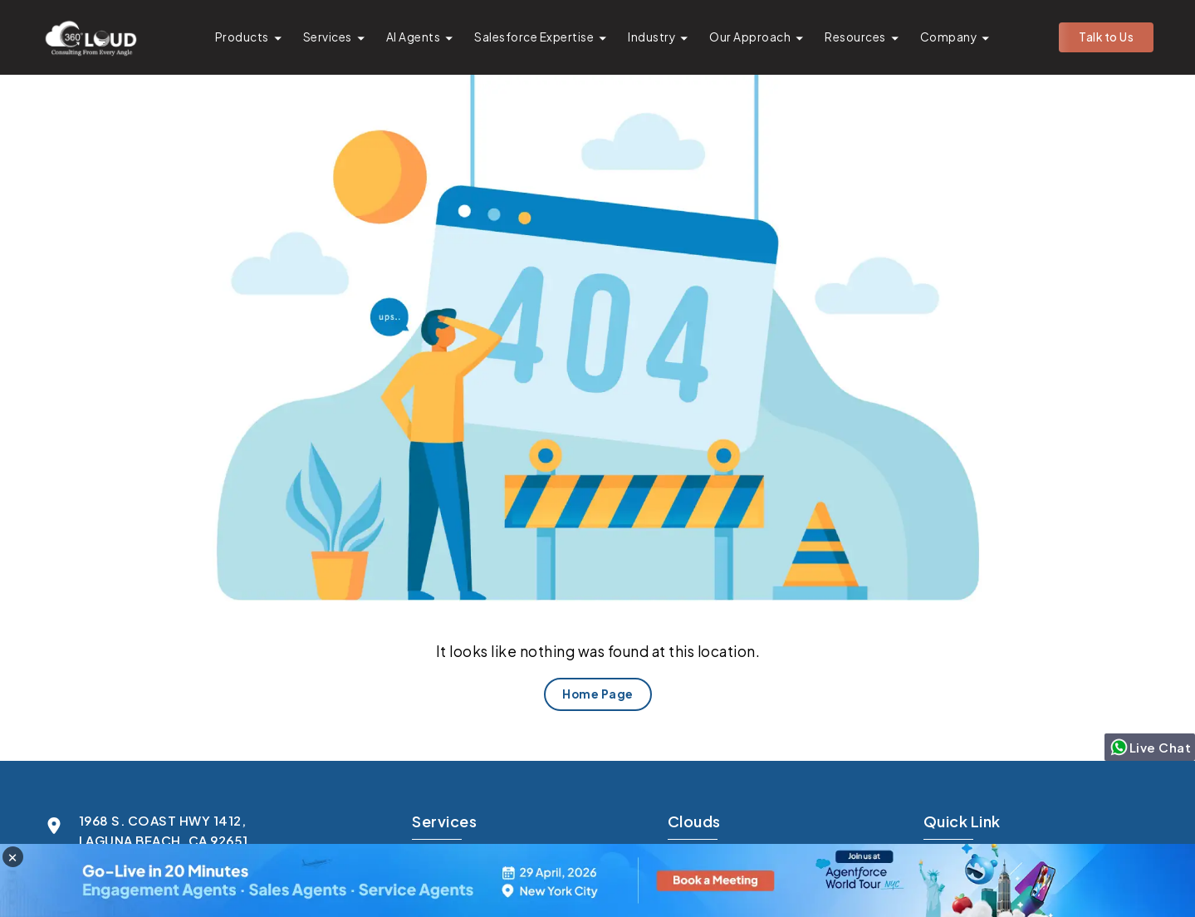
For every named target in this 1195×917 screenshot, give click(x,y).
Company (948, 37)
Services (327, 37)
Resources (855, 37)
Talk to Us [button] (1106, 37)
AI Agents (413, 37)
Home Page (598, 694)
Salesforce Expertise (534, 37)
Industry (651, 37)
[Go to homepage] (91, 37)
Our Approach (750, 37)
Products (242, 37)
